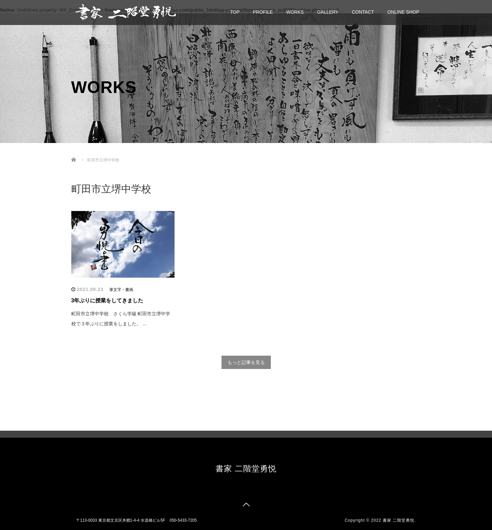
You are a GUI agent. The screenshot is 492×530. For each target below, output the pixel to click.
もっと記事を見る (246, 362)
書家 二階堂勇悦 (246, 468)
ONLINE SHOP (403, 12)
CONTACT (363, 12)
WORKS (295, 12)
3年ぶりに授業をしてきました (107, 300)
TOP (235, 12)
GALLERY (327, 12)
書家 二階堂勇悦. (399, 520)
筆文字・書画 (121, 289)
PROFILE (263, 12)
